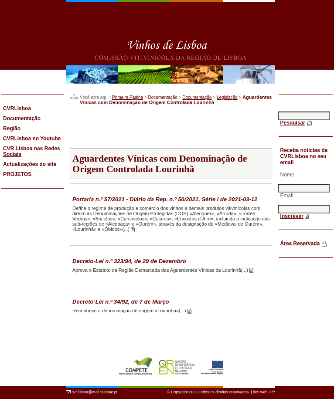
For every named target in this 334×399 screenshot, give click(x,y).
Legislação (227, 97)
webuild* (267, 392)
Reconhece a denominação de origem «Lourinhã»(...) (129, 310)
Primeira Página (127, 97)
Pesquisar (292, 123)
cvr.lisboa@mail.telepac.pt (95, 392)
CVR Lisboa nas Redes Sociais (31, 151)
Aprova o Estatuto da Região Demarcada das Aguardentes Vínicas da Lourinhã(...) (160, 270)
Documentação (196, 97)
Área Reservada (300, 243)
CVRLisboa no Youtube (32, 138)
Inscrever (291, 216)
